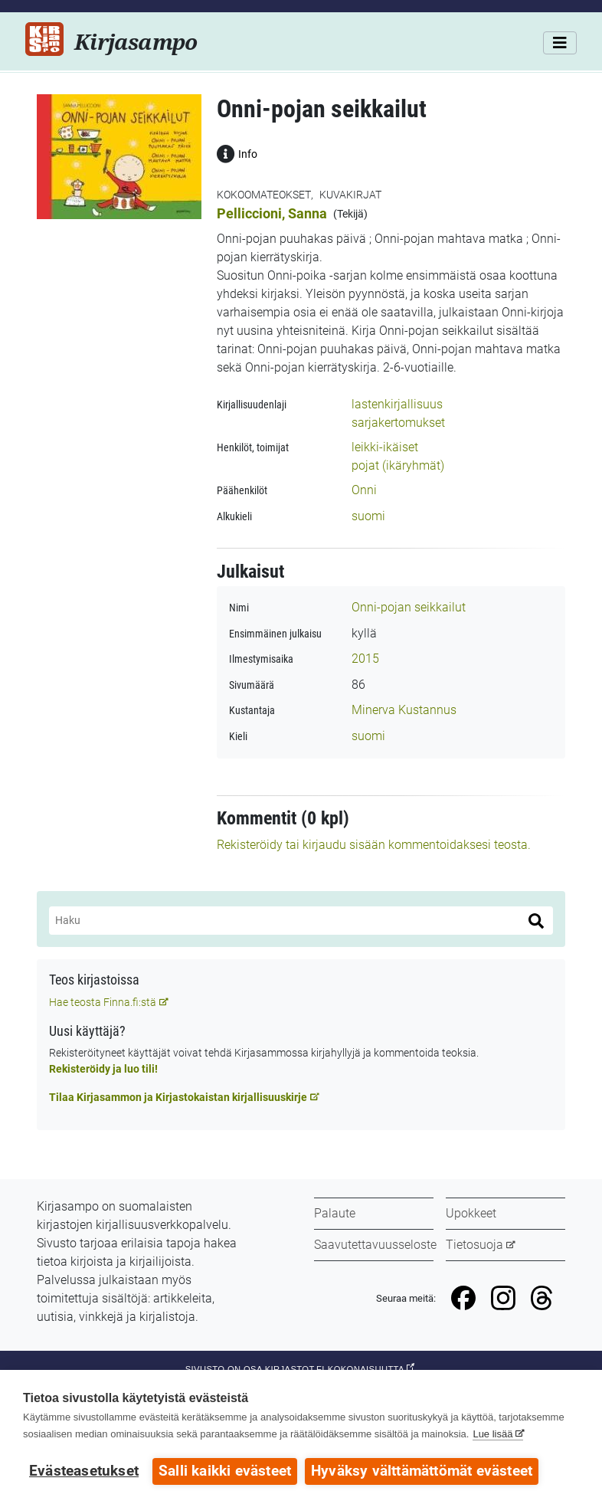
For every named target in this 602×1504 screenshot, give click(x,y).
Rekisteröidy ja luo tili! (103, 1069)
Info (237, 152)
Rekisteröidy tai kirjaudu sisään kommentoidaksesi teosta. (374, 844)
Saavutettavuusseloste (375, 1244)
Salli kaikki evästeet (225, 1471)
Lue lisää (492, 1434)
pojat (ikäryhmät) (398, 465)
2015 (365, 658)
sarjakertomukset (398, 422)
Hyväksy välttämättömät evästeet (421, 1471)
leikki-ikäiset (385, 447)
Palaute (334, 1213)
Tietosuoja (474, 1244)
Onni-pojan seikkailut (409, 607)
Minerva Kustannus (404, 710)
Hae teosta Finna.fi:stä (102, 1002)
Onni (364, 490)
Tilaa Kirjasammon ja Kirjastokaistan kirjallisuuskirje (178, 1097)
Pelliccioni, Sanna (272, 213)
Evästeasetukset (84, 1471)
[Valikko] (560, 42)
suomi (368, 516)
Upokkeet (471, 1213)
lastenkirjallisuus (397, 404)
